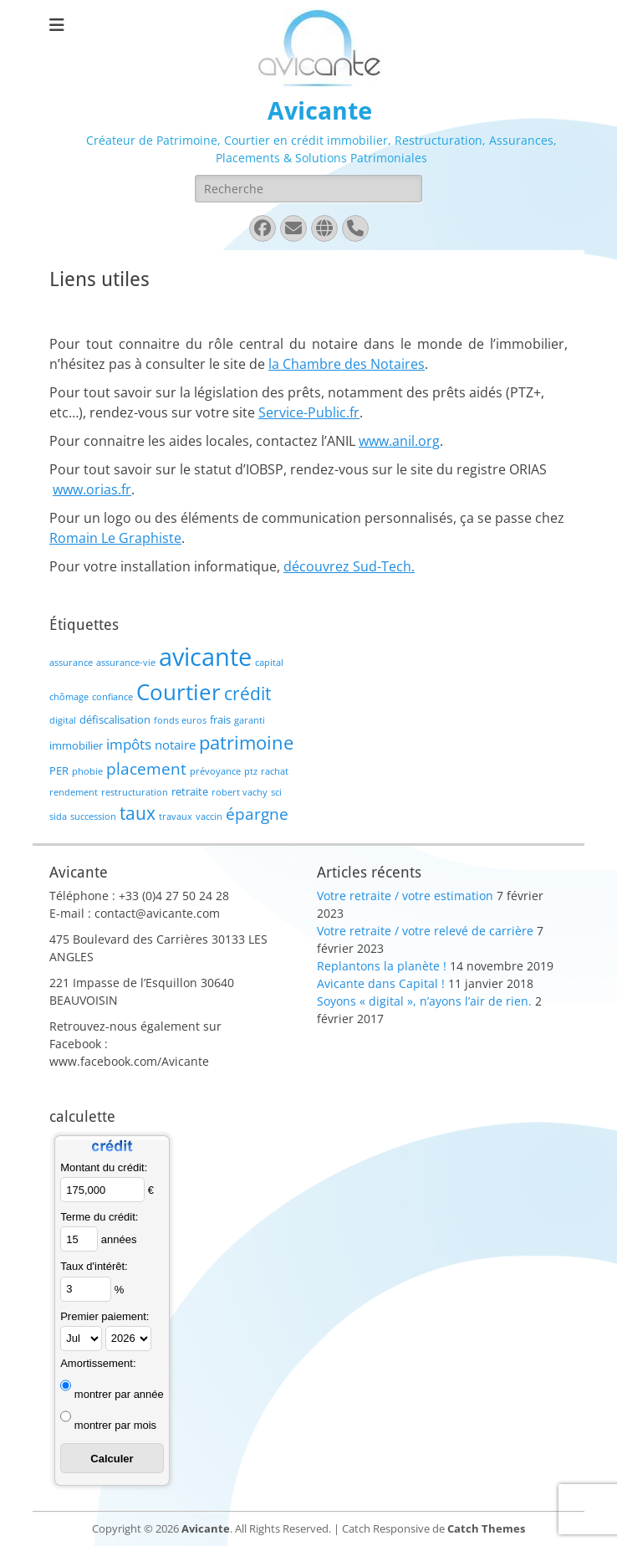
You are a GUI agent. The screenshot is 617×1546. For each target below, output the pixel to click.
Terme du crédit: (99, 1217)
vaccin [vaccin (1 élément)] (209, 816)
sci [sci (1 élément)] (276, 792)
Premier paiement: (104, 1316)
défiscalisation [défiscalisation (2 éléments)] (114, 719)
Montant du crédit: (103, 1167)
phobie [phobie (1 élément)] (87, 771)
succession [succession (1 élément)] (93, 816)
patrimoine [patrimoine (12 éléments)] (246, 742)
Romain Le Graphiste (115, 538)
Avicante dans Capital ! (381, 983)
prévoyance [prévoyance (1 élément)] (215, 771)
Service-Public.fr (308, 412)
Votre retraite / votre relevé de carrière (425, 931)
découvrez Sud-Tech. (349, 566)
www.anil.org (399, 441)
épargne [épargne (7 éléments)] (257, 813)
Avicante (320, 110)
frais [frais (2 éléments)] (220, 719)
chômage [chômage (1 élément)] (69, 697)
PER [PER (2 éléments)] (59, 770)
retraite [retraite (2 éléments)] (189, 791)
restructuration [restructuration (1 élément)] (134, 792)
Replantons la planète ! (381, 966)
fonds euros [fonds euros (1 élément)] (180, 720)
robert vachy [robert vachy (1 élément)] (240, 792)
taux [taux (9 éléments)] (138, 813)
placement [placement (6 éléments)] (146, 768)
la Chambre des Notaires (346, 364)
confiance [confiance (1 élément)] (112, 697)
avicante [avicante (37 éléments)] (205, 656)
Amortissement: (97, 1363)
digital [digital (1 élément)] (62, 720)
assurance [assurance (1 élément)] (71, 662)
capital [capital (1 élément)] (269, 662)
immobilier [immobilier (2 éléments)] (76, 745)
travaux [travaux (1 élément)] (175, 816)
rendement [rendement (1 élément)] (73, 792)
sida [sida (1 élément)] (58, 816)
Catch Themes (486, 1528)
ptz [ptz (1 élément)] (251, 771)
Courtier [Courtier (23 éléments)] (178, 692)
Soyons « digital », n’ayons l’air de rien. (424, 1001)
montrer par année (119, 1394)
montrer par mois (115, 1425)
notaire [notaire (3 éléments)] (175, 744)
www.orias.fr (92, 489)
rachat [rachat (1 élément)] (274, 771)
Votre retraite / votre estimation (405, 896)
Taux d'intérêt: (94, 1266)
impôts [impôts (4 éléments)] (128, 744)
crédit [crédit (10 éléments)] (247, 693)
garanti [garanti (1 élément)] (249, 720)
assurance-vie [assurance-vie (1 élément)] (126, 662)
